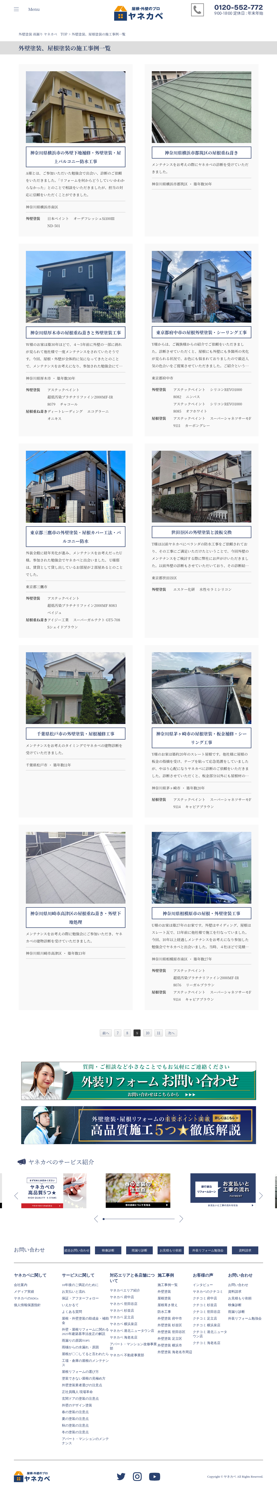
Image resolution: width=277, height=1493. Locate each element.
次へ (171, 1033)
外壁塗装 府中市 (170, 1318)
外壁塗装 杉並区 (170, 1325)
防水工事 (164, 1312)
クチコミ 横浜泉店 (206, 1325)
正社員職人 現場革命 (77, 1392)
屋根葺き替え (168, 1305)
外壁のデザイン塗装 (77, 1405)
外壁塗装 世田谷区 (171, 1332)
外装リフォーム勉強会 (208, 1250)
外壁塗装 (164, 1291)
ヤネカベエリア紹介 (125, 1290)
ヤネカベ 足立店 (122, 1317)
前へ (105, 1033)
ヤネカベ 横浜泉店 (123, 1324)
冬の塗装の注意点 (75, 1432)
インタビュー (203, 1285)
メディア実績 (24, 1291)
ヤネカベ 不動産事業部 (127, 1355)
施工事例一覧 (168, 1285)
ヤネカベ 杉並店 (122, 1310)
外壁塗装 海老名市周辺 (175, 1352)
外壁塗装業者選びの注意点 (82, 1385)
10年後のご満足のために (80, 1285)
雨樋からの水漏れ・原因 (80, 1347)
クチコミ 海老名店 (206, 1343)
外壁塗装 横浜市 (170, 1345)
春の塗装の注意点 (75, 1412)
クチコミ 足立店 (205, 1318)
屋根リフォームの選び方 (80, 1372)
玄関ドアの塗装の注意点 (80, 1398)
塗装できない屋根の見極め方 (84, 1378)
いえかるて (70, 1305)
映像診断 (108, 1250)
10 (147, 1033)
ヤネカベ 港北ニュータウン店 (132, 1331)
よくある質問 (72, 1312)
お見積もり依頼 (171, 1250)
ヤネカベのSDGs (26, 1298)
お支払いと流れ (73, 1291)
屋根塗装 (164, 1298)
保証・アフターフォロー (80, 1298)
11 (158, 1033)
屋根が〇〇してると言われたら (85, 1354)
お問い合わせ (238, 1285)
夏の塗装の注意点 (75, 1419)
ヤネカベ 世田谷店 (123, 1304)
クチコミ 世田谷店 (206, 1312)
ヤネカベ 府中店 (122, 1297)
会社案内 (20, 1285)
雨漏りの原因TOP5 (76, 1340)
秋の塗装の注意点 (75, 1425)
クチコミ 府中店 (205, 1298)
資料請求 (245, 1250)
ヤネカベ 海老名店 (123, 1337)
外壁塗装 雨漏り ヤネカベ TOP (43, 34)
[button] (16, 1195)
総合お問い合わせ (77, 1250)
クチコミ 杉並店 (205, 1305)
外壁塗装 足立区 (170, 1338)
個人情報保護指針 (27, 1305)
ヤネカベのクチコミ (208, 1291)
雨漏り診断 (139, 1250)
